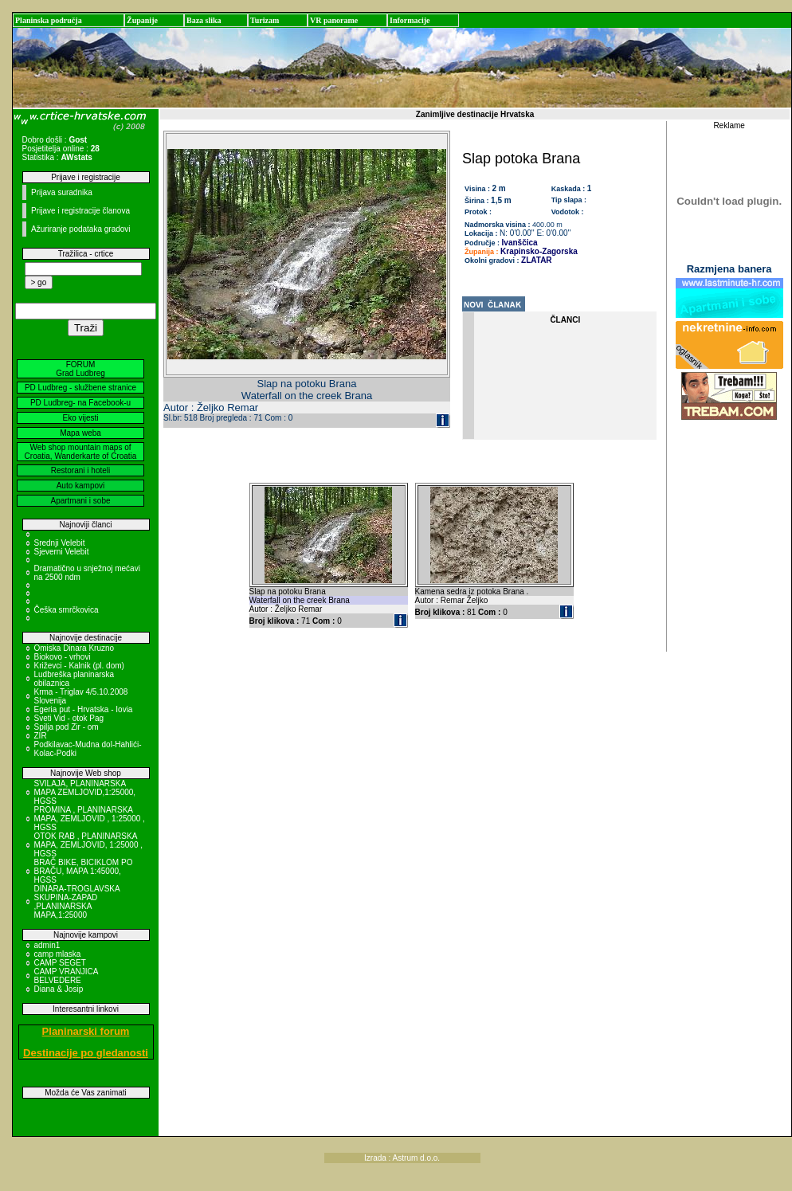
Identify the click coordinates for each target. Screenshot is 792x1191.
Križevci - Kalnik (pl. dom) (79, 665)
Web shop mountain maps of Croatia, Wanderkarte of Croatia (81, 451)
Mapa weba (80, 433)
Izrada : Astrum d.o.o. (402, 1158)
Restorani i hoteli (80, 470)
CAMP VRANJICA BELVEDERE (66, 976)
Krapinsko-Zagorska (539, 251)
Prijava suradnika (61, 192)
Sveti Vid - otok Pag (69, 718)
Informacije (410, 20)
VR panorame (334, 20)
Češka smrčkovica (66, 609)
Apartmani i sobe (80, 500)
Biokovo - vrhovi (62, 656)
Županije (142, 20)
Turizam (264, 20)
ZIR (40, 735)
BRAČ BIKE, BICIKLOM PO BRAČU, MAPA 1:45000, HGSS (83, 871)
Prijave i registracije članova (80, 210)
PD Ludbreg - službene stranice (80, 387)
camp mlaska (57, 954)
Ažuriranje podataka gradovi (81, 229)
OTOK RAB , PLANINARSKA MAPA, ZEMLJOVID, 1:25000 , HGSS (88, 845)
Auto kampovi (81, 485)
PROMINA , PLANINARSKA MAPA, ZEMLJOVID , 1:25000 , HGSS (89, 818)
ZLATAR (536, 260)
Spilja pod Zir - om (66, 727)
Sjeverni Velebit (61, 551)
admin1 (47, 945)
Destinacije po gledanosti (85, 1053)
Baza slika (204, 20)
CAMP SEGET (60, 962)
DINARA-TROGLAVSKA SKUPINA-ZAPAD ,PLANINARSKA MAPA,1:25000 (77, 901)
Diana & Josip (59, 989)
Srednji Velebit (59, 543)
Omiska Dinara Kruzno (74, 648)
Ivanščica (520, 242)
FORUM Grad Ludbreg (80, 369)
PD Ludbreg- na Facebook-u (80, 402)
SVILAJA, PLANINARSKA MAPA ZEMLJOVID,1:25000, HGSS (85, 792)
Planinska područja (48, 20)
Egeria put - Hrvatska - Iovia (83, 709)
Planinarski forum (86, 1031)
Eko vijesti (80, 417)
